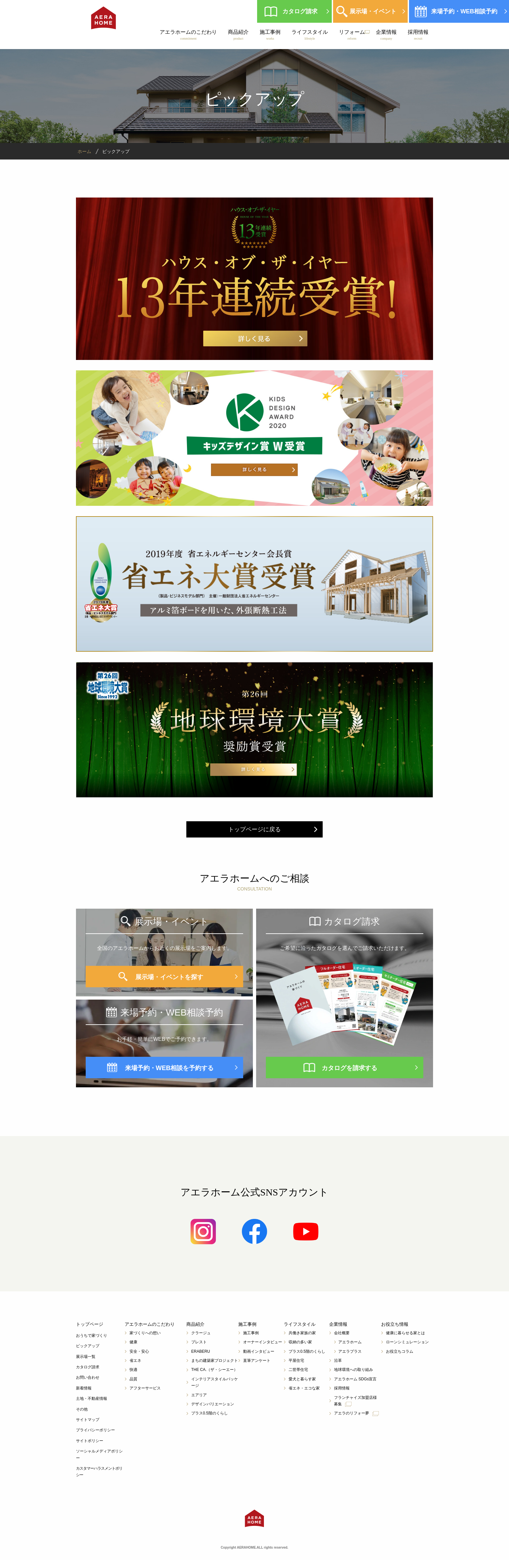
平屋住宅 (296, 1360)
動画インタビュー (258, 1351)
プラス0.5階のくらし (209, 1413)
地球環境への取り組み (353, 1369)
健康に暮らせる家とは (405, 1333)
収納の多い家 (300, 1342)
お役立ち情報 (394, 1324)
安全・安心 (139, 1351)
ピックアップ (87, 1346)
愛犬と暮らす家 (302, 1379)
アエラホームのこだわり (188, 34)
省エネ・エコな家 (304, 1388)
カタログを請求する (349, 1067)
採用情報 (417, 34)
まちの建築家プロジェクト (214, 1360)
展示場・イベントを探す (169, 976)
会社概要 (342, 1333)
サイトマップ (87, 1419)
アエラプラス (350, 1351)
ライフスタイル (309, 34)
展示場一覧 (85, 1356)
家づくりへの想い (145, 1333)
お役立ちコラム (399, 1351)
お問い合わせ (87, 1377)
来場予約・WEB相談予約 (463, 11)
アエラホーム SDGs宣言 (355, 1379)
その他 (82, 1409)
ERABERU (200, 1351)
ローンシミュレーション (407, 1342)
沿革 (338, 1360)
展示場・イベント (372, 11)
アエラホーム (350, 1342)
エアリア (199, 1395)
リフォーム (352, 34)
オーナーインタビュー (262, 1342)
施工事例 (269, 34)
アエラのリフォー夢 (356, 1413)
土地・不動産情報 (91, 1398)
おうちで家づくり (91, 1335)
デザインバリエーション (212, 1404)
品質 (133, 1379)
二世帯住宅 (298, 1369)
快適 (133, 1369)
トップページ (89, 1324)
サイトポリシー (89, 1441)
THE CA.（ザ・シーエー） (214, 1369)
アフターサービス (145, 1388)
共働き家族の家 (302, 1333)
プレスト (199, 1342)
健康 (133, 1342)
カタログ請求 (299, 11)
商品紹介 (238, 34)
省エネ (135, 1360)
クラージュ (201, 1333)
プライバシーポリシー (95, 1430)
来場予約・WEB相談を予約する (169, 1067)
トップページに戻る (254, 829)
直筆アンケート (256, 1360)
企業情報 (386, 34)
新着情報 (84, 1388)
